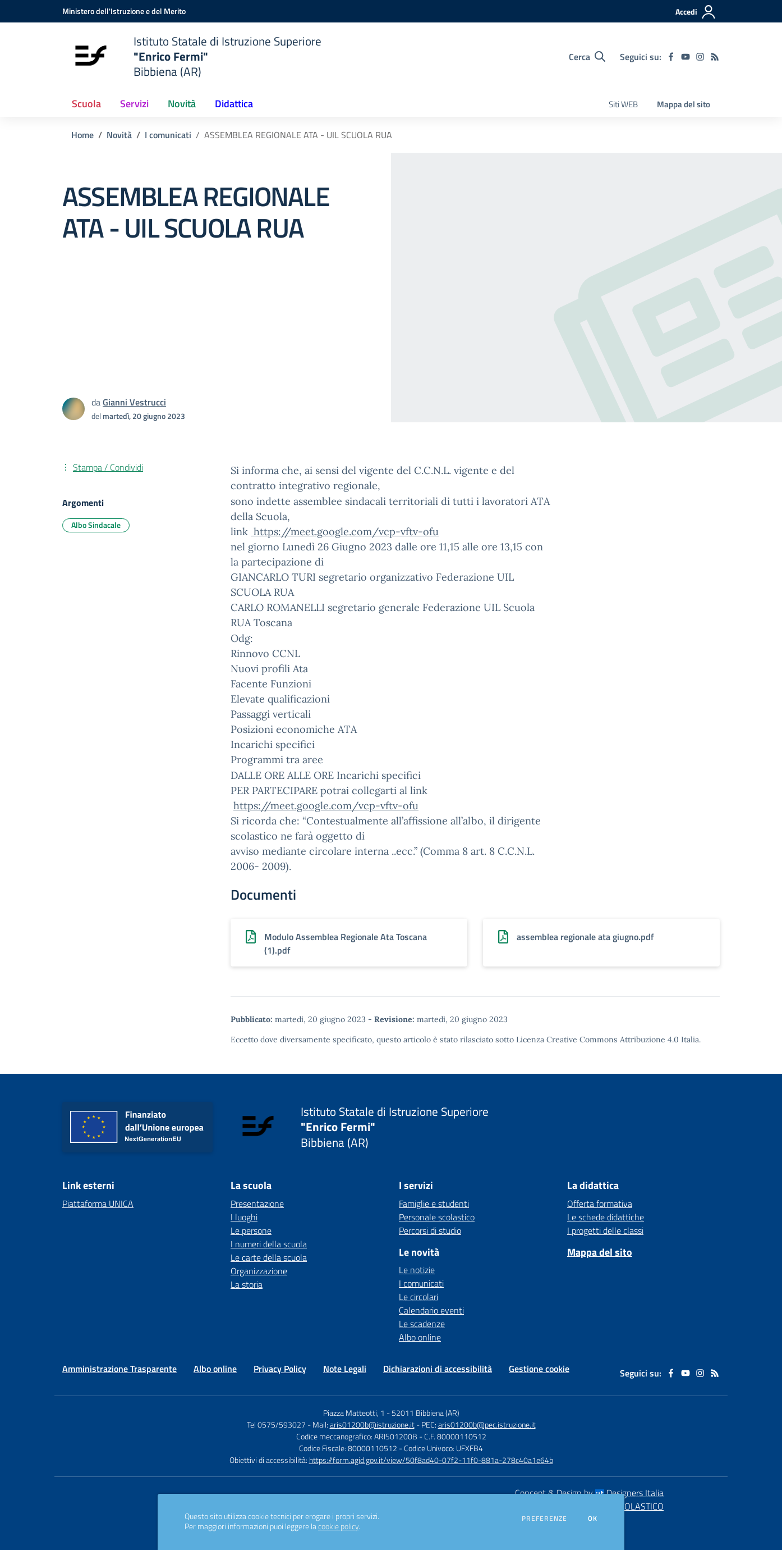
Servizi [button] (134, 103)
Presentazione (257, 1203)
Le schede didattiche (605, 1217)
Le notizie (417, 1270)
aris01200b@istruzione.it (372, 1424)
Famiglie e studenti (434, 1203)
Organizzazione (259, 1271)
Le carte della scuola (269, 1257)
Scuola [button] (86, 103)
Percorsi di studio (430, 1230)
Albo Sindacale (96, 525)
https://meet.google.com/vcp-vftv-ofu (345, 531)
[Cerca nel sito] (587, 56)
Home (82, 135)
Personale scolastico (437, 1217)
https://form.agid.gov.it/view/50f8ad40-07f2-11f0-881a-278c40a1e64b (431, 1460)
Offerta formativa (599, 1203)
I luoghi (244, 1217)
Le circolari (418, 1296)
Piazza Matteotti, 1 (355, 1413)
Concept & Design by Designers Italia (589, 1492)
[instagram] (700, 57)
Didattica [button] (234, 103)
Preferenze (544, 1518)
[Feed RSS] (715, 57)
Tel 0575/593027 (276, 1424)
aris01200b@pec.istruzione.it (487, 1424)
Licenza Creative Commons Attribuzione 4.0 (597, 1039)
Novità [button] (182, 103)
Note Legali (344, 1368)
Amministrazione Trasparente (119, 1368)
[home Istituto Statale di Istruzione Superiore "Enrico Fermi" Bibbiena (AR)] (191, 56)
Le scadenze (422, 1323)
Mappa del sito (683, 104)
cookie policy (338, 1526)
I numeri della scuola (269, 1244)
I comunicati (168, 135)
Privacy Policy (280, 1368)
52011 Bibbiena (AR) (425, 1413)
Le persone (251, 1230)
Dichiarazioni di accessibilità (437, 1368)
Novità (119, 135)
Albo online (420, 1337)
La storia (247, 1284)
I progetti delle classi (605, 1230)
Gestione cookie (539, 1368)
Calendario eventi (431, 1310)
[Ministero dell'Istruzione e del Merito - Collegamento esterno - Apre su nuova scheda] (124, 11)
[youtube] (685, 57)
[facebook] (671, 57)
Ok (593, 1518)
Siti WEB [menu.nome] (623, 104)
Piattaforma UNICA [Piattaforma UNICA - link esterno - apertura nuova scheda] (98, 1203)
